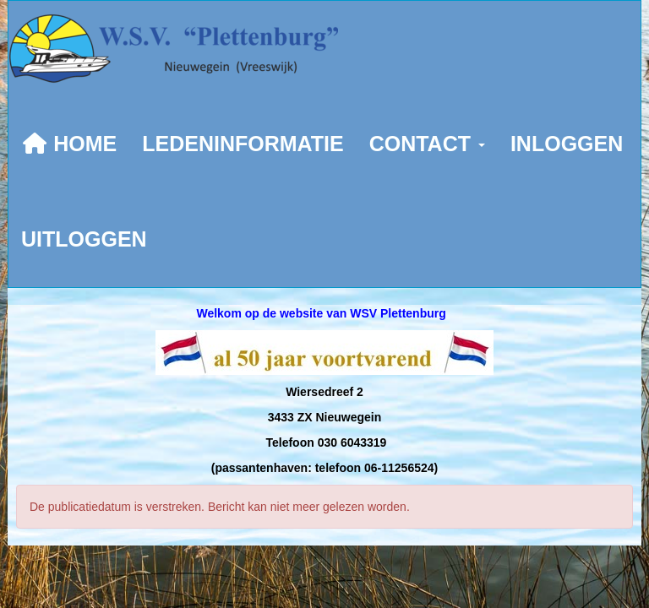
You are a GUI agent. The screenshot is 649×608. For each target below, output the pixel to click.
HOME (69, 143)
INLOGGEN (566, 143)
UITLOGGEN (84, 239)
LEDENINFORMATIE (242, 143)
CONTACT (427, 143)
